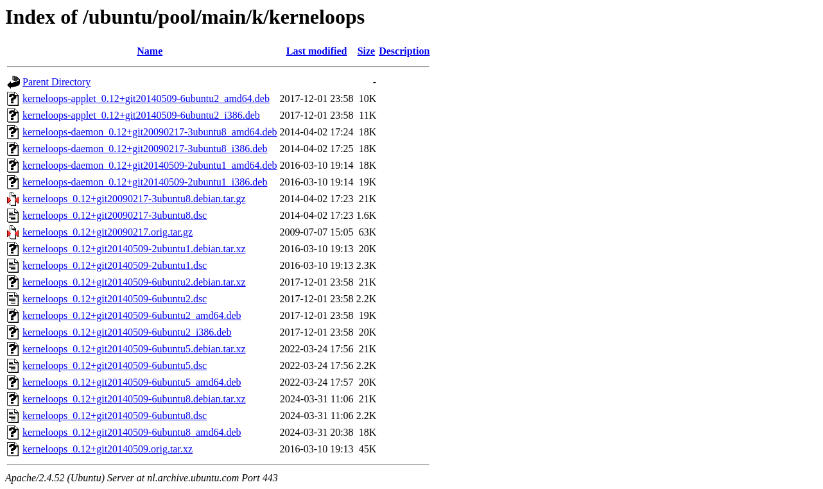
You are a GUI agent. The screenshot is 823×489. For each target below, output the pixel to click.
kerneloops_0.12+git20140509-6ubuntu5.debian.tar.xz (134, 348)
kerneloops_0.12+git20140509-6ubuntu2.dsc (114, 298)
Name (149, 51)
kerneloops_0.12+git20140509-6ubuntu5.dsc (114, 365)
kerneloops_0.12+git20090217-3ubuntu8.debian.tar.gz (134, 198)
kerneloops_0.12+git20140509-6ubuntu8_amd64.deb (131, 432)
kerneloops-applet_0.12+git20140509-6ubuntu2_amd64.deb (146, 98)
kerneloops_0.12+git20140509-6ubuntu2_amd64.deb (131, 315)
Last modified (316, 51)
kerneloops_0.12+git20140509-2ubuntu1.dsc (114, 265)
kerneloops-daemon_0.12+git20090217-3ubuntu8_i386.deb (144, 148)
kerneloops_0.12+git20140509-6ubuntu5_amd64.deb (131, 382)
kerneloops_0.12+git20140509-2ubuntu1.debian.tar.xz (134, 248)
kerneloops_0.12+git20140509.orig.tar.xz (107, 448)
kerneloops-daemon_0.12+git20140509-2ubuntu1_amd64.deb (149, 165)
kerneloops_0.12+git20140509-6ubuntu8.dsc (114, 415)
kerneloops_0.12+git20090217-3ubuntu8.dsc (114, 215)
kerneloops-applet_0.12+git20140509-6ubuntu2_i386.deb (141, 115)
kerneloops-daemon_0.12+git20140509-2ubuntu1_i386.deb (144, 181)
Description (404, 51)
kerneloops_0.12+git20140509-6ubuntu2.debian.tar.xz (134, 282)
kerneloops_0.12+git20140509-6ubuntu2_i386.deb (126, 332)
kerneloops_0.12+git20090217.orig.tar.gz (107, 232)
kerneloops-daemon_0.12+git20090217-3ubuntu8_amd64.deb (149, 131)
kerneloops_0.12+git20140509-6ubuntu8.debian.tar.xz (134, 398)
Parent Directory (56, 81)
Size (367, 51)
